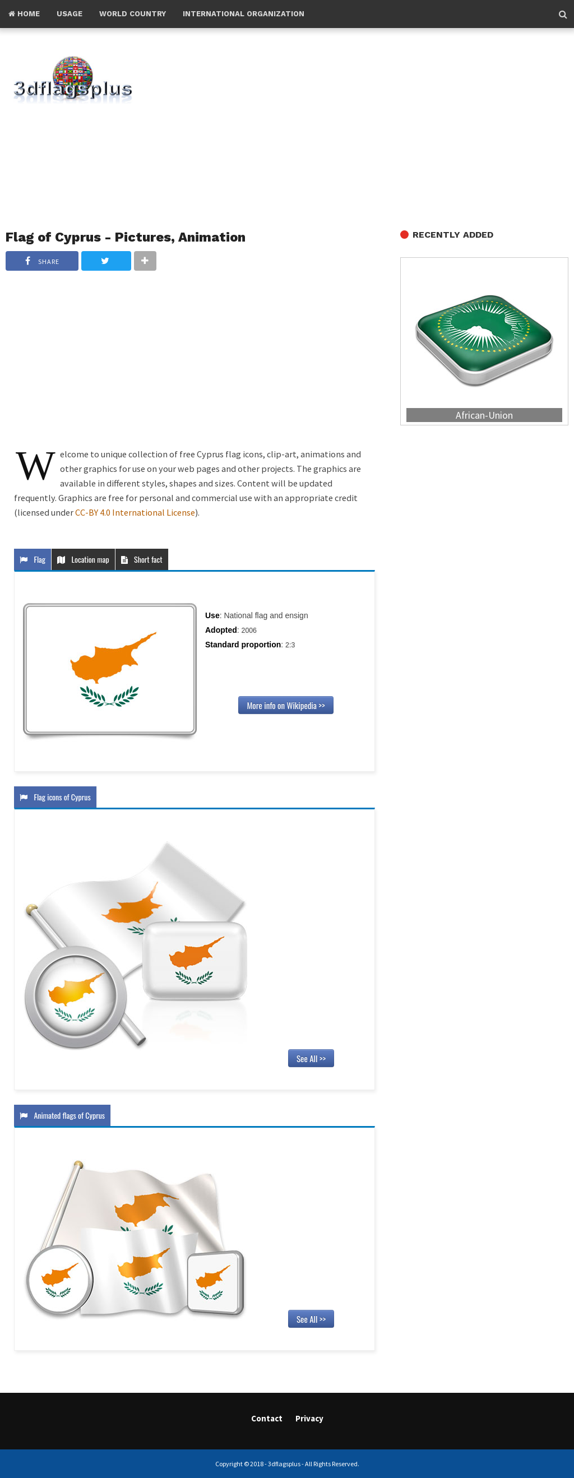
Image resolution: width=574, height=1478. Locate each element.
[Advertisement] (371, 129)
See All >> (311, 1058)
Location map (83, 559)
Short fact (142, 559)
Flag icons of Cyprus (55, 797)
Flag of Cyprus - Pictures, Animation (126, 237)
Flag (32, 559)
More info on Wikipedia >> (286, 705)
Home (24, 14)
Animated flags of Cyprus (62, 1115)
